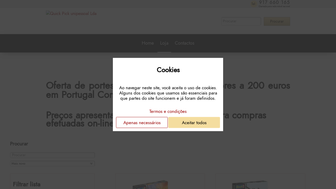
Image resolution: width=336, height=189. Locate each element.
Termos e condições (168, 111)
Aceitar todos (194, 122)
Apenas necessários (142, 122)
